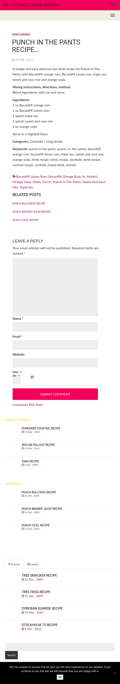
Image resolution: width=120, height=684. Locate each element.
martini (92, 176)
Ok (60, 677)
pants (37, 182)
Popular (14, 564)
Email (18, 336)
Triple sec (26, 187)
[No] (115, 673)
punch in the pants (67, 182)
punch (46, 182)
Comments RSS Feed (28, 405)
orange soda (22, 182)
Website (19, 354)
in (83, 176)
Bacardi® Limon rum (31, 176)
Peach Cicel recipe (26, 220)
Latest (32, 564)
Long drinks (21, 34)
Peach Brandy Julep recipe (32, 211)
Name (18, 318)
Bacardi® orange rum (64, 176)
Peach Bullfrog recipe (29, 203)
